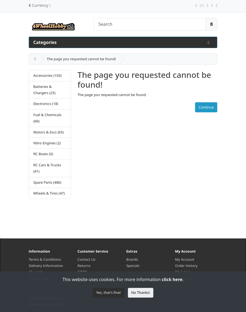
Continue (206, 107)
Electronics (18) (45, 103)
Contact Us (86, 259)
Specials (133, 265)
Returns (83, 265)
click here (172, 279)
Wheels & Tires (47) (49, 193)
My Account (184, 259)
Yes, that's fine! (108, 292)
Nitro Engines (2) (47, 143)
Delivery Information (46, 265)
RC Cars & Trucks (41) (47, 168)
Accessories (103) (47, 75)
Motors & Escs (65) (48, 132)
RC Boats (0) (43, 153)
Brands (132, 259)
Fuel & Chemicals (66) (47, 117)
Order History (186, 265)
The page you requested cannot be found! (81, 58)
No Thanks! (140, 292)
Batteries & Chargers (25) (44, 89)
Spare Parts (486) (47, 182)
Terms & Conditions (45, 259)
